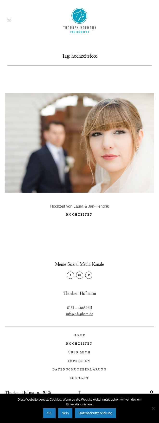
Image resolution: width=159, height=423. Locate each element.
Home (79, 338)
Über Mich (79, 355)
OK (49, 413)
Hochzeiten (79, 215)
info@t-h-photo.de (79, 320)
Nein (65, 413)
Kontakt (79, 381)
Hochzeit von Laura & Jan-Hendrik (79, 207)
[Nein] (153, 408)
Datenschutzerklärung (79, 373)
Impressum (79, 364)
